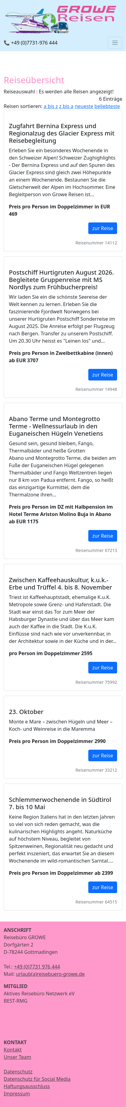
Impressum (17, 1093)
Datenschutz (18, 1071)
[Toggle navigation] (115, 43)
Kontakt (13, 1049)
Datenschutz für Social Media (37, 1079)
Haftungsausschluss (27, 1086)
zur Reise (102, 228)
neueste (84, 106)
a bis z (51, 106)
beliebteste (107, 106)
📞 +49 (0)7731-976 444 (30, 42)
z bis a (66, 106)
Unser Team (17, 1057)
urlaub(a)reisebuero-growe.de (50, 974)
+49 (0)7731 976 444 (37, 966)
